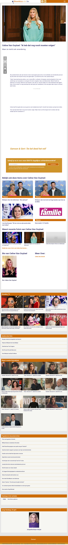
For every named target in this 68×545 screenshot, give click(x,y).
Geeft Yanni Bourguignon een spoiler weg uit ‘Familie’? (14, 446)
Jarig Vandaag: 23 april (9, 510)
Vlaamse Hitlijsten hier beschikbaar (10, 342)
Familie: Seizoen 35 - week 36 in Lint (54, 375)
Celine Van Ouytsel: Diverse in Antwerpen (55, 243)
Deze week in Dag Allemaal (8, 489)
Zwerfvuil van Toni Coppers (8, 346)
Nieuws (5, 197)
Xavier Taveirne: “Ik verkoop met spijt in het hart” (13, 482)
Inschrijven (53, 164)
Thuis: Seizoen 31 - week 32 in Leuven (32, 391)
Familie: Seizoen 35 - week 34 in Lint (54, 409)
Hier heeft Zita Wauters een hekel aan (10, 478)
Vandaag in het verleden (9, 496)
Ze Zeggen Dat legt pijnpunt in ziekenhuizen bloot (13, 471)
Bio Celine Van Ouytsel (9, 280)
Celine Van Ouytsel (40, 256)
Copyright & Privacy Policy (30, 543)
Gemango (63, 543)
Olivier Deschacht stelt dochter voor (10, 474)
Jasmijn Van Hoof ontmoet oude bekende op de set (13, 464)
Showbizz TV (6, 294)
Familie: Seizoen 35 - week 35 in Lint (54, 391)
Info (22, 543)
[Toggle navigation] (64, 1)
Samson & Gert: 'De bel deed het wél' (28, 148)
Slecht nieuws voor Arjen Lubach (9, 467)
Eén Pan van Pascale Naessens (9, 350)
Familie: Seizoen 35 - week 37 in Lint (10, 375)
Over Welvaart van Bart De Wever (9, 353)
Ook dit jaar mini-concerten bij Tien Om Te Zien (13, 460)
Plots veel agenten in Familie (8, 439)
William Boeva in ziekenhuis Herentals (10, 442)
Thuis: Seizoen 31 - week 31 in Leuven (10, 409)
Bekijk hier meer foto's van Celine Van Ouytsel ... (14, 248)
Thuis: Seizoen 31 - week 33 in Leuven (32, 375)
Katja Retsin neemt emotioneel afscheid (11, 457)
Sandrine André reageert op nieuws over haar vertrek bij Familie (16, 450)
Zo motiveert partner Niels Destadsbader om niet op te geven (16, 485)
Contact (33, 539)
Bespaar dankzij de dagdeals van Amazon (11, 339)
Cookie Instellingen (52, 543)
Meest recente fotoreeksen (10, 360)
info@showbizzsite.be (42, 543)
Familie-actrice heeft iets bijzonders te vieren (12, 453)
